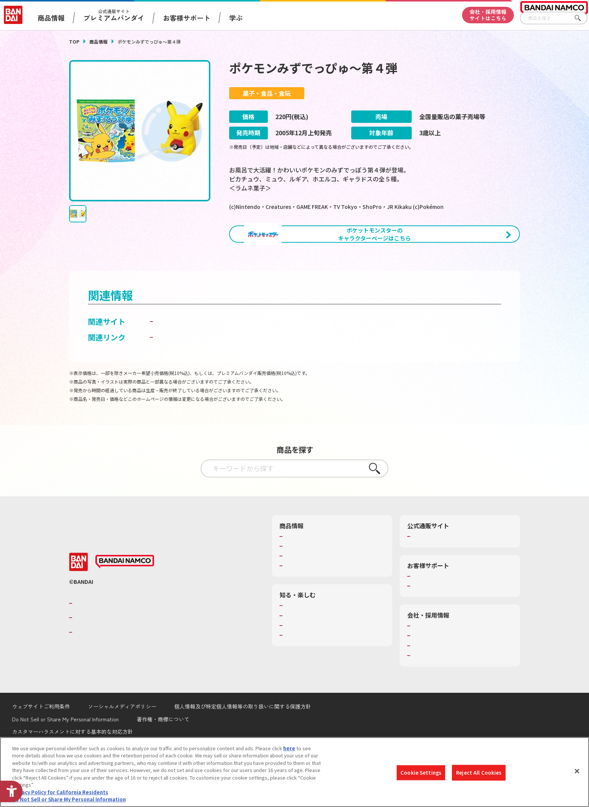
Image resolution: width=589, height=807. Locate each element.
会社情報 (422, 665)
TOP (74, 41)
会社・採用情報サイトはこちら (488, 15)
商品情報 (98, 41)
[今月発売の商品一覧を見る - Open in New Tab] (450, 275)
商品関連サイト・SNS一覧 (314, 605)
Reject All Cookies (478, 772)
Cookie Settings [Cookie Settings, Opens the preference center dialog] (420, 772)
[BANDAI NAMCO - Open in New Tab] (124, 601)
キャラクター (299, 595)
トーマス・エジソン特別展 (314, 655)
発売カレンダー (302, 585)
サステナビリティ (431, 685)
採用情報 (422, 675)
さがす (582, 18)
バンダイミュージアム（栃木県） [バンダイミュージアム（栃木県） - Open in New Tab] (321, 674)
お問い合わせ (427, 695)
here (289, 748)
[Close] (577, 771)
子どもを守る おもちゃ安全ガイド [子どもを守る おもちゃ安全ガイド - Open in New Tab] (212, 376)
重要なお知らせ (429, 625)
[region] (294, 772)
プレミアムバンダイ (434, 576)
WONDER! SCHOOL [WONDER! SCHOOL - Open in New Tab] (306, 645)
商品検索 (294, 576)
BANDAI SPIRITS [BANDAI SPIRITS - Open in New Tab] (97, 671)
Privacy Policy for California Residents (60, 792)
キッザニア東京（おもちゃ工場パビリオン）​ (333, 665)
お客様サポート (186, 17)
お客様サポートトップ (436, 615)
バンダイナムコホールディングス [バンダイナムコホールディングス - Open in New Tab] (119, 657)
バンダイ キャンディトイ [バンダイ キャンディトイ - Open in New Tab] (197, 360)
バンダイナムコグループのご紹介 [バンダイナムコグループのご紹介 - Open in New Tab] (119, 643)
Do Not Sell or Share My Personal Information (69, 799)
